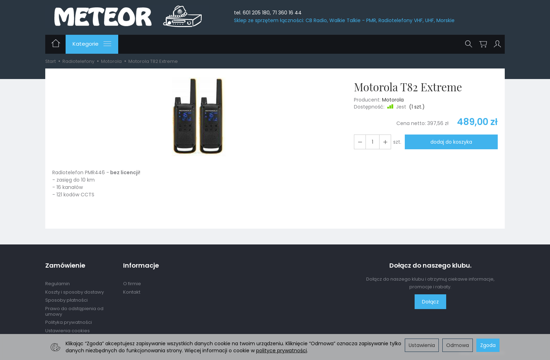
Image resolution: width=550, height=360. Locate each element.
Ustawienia (422, 345)
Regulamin (57, 283)
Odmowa (457, 345)
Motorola (393, 99)
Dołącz (430, 301)
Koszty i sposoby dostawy (74, 292)
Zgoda (488, 345)
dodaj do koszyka (451, 141)
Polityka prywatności (68, 322)
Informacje (141, 265)
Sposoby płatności (66, 300)
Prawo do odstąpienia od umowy (74, 311)
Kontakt (131, 292)
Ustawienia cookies (67, 330)
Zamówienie (65, 265)
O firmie (132, 283)
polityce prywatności (281, 350)
